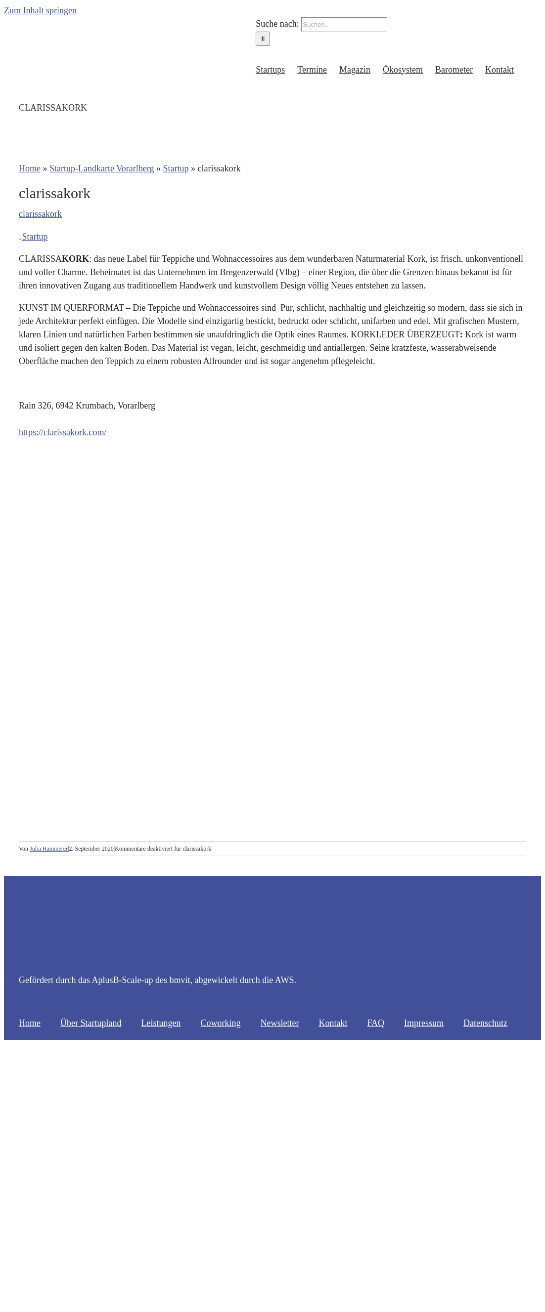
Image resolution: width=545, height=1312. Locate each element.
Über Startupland (90, 1023)
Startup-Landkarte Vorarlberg (101, 168)
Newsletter (279, 1023)
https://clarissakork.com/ (62, 432)
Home (30, 168)
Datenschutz (485, 1023)
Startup (175, 168)
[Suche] (263, 39)
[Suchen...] (344, 24)
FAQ (375, 1023)
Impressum (424, 1023)
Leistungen (161, 1023)
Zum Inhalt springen (40, 10)
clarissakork (40, 214)
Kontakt (332, 1023)
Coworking (220, 1023)
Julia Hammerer (49, 848)
